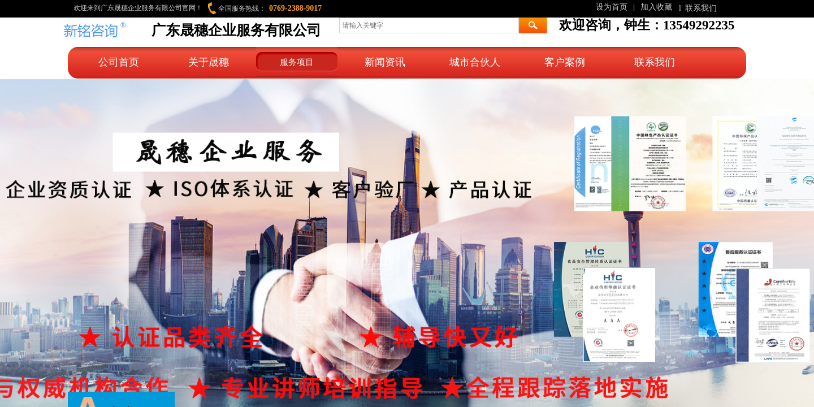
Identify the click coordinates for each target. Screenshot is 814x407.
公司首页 (118, 62)
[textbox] (429, 25)
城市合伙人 (474, 62)
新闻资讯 (385, 62)
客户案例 (564, 62)
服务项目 (297, 62)
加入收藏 (656, 7)
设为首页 (611, 7)
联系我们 (654, 62)
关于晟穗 (208, 62)
